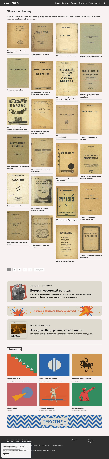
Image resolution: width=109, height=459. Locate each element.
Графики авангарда (81, 381)
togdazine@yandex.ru (22, 440)
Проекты (74, 3)
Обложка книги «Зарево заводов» (40, 246)
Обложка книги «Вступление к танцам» (18, 167)
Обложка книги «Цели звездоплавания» (15, 91)
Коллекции (65, 3)
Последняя (39, 270)
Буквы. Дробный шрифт (48, 379)
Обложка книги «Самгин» (16, 206)
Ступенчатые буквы (14, 379)
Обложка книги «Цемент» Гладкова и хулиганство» (40, 93)
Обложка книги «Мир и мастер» (88, 138)
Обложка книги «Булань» (65, 261)
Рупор (91, 3)
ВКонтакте (91, 440)
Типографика (26, 381)
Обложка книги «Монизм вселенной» (40, 170)
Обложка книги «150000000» (61, 137)
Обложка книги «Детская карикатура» (65, 180)
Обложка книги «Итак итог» (66, 56)
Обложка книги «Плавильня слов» (17, 243)
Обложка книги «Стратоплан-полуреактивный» (90, 177)
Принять (6, 455)
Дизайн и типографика (17, 381)
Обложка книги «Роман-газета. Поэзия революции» (17, 128)
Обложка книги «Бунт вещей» (66, 220)
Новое (57, 3)
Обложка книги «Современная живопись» (91, 256)
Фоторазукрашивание (47, 408)
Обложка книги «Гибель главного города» (40, 209)
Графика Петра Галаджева (81, 379)
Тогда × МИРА (11, 3)
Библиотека (83, 3)
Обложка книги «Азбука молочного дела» (40, 132)
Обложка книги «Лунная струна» (40, 55)
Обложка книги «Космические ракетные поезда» (91, 57)
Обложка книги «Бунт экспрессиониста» (88, 218)
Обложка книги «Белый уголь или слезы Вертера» (66, 99)
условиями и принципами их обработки (11, 449)
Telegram (90, 442)
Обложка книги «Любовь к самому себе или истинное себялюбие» (89, 96)
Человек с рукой (78, 408)
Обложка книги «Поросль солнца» (16, 52)
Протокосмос (12, 408)
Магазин (98, 3)
